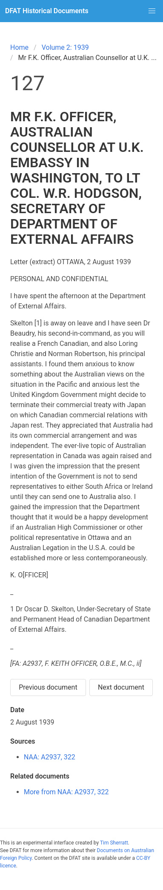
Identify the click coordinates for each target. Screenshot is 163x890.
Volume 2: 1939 (65, 47)
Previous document (48, 687)
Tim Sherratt (114, 843)
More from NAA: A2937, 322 (66, 792)
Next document (121, 687)
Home (19, 47)
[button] (152, 11)
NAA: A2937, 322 (49, 757)
